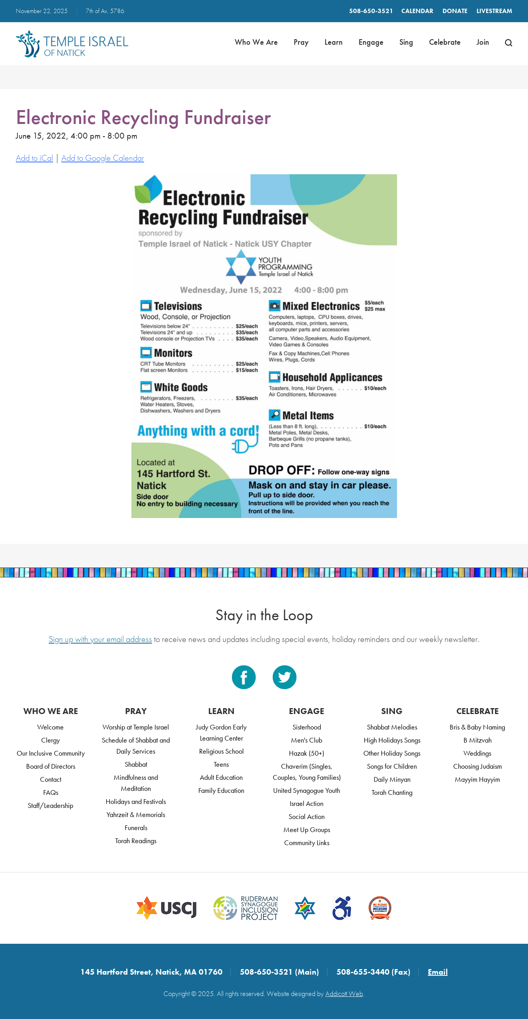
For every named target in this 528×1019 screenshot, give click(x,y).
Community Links (306, 842)
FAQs (50, 792)
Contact (50, 779)
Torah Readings (135, 840)
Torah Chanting (392, 792)
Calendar (417, 11)
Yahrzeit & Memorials (135, 814)
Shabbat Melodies (392, 726)
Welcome (50, 726)
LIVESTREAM (494, 11)
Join (483, 42)
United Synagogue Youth (306, 790)
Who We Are (256, 42)
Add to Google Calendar (102, 158)
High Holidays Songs (392, 740)
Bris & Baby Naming (477, 726)
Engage (371, 42)
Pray (301, 42)
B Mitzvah (477, 740)
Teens (221, 764)
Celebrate (445, 42)
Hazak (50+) (306, 753)
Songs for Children (392, 766)
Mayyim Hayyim (477, 779)
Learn (334, 42)
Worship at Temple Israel (136, 726)
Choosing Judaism (477, 766)
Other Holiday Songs (391, 753)
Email (438, 972)
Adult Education (221, 777)
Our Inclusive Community (51, 753)
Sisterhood (306, 726)
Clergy (50, 740)
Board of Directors (50, 766)
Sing (406, 42)
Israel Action (306, 803)
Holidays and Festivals (136, 801)
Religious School (221, 751)
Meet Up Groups (306, 829)
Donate (455, 11)
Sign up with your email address (100, 639)
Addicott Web (344, 993)
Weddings (477, 753)
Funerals (136, 827)
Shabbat (136, 764)
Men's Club (306, 740)
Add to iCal (34, 158)
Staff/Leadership (50, 805)
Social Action (307, 816)
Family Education (221, 790)
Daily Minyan (392, 779)
